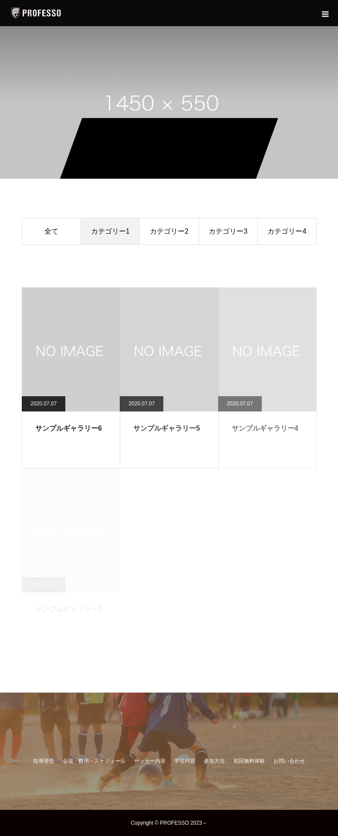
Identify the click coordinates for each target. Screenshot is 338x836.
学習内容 (184, 761)
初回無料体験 (249, 761)
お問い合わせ (289, 761)
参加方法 (214, 761)
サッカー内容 (150, 761)
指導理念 (43, 761)
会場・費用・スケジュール (94, 761)
